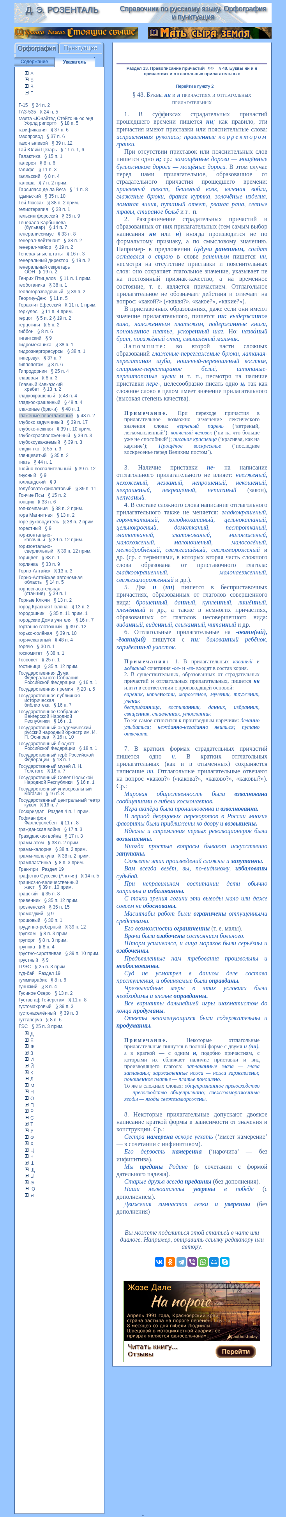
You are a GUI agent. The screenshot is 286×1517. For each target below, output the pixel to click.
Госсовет (28, 660)
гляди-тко (29, 449)
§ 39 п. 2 (76, 291)
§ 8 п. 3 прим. (69, 862)
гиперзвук (29, 358)
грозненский (32, 907)
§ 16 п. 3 (76, 254)
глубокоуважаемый (39, 442)
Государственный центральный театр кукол (59, 802)
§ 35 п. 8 (51, 894)
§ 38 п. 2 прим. (63, 203)
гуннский (28, 986)
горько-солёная (35, 633)
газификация (33, 130)
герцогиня (29, 325)
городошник (32, 613)
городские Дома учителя (45, 620)
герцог (25, 318)
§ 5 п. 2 (44, 318)
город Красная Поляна (43, 607)
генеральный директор (43, 260)
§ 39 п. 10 (66, 633)
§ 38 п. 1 (61, 209)
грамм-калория (35, 849)
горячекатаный (35, 640)
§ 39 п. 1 (58, 593)
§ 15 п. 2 (57, 495)
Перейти (236, 1351)
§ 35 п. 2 (59, 455)
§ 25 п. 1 (51, 660)
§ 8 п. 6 (47, 163)
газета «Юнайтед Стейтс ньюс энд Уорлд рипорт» (56, 121)
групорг (27, 940)
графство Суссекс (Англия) (48, 876)
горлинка (28, 564)
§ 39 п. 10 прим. (74, 429)
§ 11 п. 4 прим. (57, 311)
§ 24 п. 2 (41, 105)
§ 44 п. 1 (43, 462)
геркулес (28, 311)
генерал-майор (35, 247)
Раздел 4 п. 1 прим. (69, 811)
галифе (27, 169)
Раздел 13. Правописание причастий (166, 68)
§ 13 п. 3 (63, 571)
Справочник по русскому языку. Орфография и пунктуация (193, 13)
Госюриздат (31, 811)
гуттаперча (30, 1020)
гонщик (26, 502)
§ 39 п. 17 (77, 422)
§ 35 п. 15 (59, 907)
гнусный (27, 475)
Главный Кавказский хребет (41, 387)
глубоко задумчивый (41, 422)
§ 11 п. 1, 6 (72, 149)
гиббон (26, 331)
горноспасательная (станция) (39, 591)
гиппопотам (31, 364)
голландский (32, 482)
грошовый (30, 920)
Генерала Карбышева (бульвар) (42, 225)
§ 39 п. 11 (86, 488)
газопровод (31, 136)
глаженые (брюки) (38, 409)
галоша (27, 183)
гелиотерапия (33, 209)
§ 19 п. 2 (64, 247)
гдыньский (30, 196)
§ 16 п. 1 (88, 682)
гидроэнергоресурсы (41, 351)
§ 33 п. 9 (51, 564)
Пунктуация (81, 48)
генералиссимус (36, 234)
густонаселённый (37, 1013)
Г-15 (23, 105)
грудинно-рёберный (40, 927)
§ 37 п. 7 (52, 358)
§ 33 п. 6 (47, 502)
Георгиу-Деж (32, 298)
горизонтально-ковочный (35, 537)
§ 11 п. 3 (48, 169)
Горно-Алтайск (34, 571)
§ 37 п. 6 (59, 130)
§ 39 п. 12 (62, 143)
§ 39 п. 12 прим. (66, 539)
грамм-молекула (36, 856)
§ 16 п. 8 (55, 793)
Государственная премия (46, 689)
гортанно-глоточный (40, 626)
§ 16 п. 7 (85, 620)
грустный (28, 960)
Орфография (37, 48)
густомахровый (35, 1006)
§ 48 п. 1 (71, 409)
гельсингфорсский (38, 216)
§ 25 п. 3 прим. (51, 966)
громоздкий (31, 913)
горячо (26, 646)
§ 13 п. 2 (52, 389)
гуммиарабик (33, 980)
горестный (30, 528)
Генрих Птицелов (37, 278)
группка (27, 947)
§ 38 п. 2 (73, 240)
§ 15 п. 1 (53, 156)
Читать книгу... (153, 1346)
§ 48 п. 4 (68, 396)
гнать (24, 462)
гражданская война (39, 829)
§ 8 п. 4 (52, 176)
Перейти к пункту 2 (195, 86)
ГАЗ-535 (27, 112)
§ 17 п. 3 (73, 829)
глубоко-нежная (36, 429)
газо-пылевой (33, 143)
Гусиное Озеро (35, 993)
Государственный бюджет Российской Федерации (47, 746)
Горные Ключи (34, 600)
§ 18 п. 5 (69, 123)
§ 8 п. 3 (50, 378)
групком (27, 933)
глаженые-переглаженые (46, 415)
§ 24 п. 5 (49, 112)
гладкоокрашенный (39, 402)
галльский (30, 176)
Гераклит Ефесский (40, 305)
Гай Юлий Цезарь (38, 149)
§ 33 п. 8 (67, 234)
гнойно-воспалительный (45, 468)
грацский (28, 894)
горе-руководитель (39, 522)
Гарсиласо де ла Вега (42, 189)
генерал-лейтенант (39, 240)
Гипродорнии (33, 371)
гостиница (30, 666)
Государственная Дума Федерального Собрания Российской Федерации (49, 677)
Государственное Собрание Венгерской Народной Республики (49, 716)
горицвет (28, 557)
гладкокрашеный (37, 396)
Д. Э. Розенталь (61, 9)
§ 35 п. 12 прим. (61, 666)
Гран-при (28, 869)
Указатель (75, 62)
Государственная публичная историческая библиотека (49, 700)
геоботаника (32, 285)
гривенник (30, 900)
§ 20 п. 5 (86, 689)
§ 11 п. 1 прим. (75, 278)
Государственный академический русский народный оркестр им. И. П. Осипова (58, 732)
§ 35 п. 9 (71, 216)
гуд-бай (27, 973)
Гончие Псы (31, 495)
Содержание (34, 61)
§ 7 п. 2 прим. (53, 183)
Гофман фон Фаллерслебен (38, 820)
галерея (27, 163)
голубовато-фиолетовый (45, 488)
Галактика (30, 156)
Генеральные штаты (41, 254)
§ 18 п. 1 (88, 748)
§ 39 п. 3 (83, 435)
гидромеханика (35, 344)
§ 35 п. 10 (55, 196)
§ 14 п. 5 (55, 582)
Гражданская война (40, 836)
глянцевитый (33, 455)
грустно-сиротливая (40, 953)
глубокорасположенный (44, 435)
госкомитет (30, 653)
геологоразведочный (41, 291)
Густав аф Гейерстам (42, 1000)
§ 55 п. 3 (52, 449)
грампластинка (35, 862)
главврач (28, 378)
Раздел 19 (53, 869)
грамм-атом (31, 842)
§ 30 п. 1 (46, 646)
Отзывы (140, 1354)
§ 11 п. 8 (79, 189)
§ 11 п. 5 (58, 298)
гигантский (30, 338)
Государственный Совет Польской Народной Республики (56, 780)
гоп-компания (33, 508)
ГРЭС (25, 966)
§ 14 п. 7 (58, 227)
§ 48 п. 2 (86, 415)
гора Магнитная (36, 515)
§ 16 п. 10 (63, 737)
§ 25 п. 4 (60, 371)
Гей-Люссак (31, 203)
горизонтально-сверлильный (36, 549)
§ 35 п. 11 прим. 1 (68, 613)
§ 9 (48, 338)
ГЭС (23, 1026)
